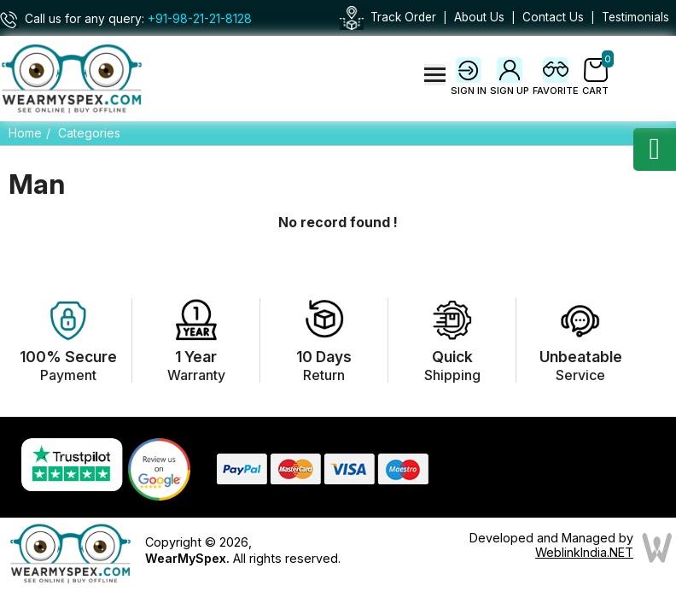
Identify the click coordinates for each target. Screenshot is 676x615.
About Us (479, 17)
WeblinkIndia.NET (584, 552)
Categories (89, 133)
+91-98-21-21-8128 (200, 19)
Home (25, 133)
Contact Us (553, 17)
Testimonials (635, 17)
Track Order (403, 17)
